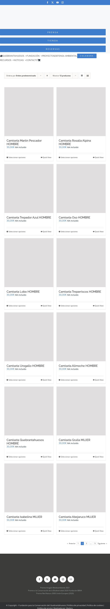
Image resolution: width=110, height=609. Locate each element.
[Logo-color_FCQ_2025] (55, 7)
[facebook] (47, 2)
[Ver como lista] (87, 75)
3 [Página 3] (86, 543)
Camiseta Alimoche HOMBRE (78, 366)
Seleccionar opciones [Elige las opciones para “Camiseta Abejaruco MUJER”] (69, 531)
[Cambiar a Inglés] (45, 60)
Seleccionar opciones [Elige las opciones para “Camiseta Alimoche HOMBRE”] (69, 380)
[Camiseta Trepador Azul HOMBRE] (28, 188)
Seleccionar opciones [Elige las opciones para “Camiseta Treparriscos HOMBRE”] (69, 305)
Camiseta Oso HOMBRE (74, 217)
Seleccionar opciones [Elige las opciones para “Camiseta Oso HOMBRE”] (69, 231)
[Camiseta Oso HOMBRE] (81, 188)
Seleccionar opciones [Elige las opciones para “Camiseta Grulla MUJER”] (69, 457)
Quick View (47, 157)
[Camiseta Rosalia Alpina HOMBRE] (81, 111)
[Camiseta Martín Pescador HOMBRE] (28, 111)
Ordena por (21, 75)
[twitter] (52, 2)
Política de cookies (95, 605)
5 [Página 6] (95, 543)
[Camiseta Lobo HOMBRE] (28, 262)
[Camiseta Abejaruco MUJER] (81, 488)
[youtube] (57, 2)
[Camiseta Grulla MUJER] (81, 411)
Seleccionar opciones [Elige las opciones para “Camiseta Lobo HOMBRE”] (17, 305)
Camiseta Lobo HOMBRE (23, 291)
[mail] (71, 579)
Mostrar (62, 75)
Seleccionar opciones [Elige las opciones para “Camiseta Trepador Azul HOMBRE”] (17, 231)
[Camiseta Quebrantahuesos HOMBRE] (28, 411)
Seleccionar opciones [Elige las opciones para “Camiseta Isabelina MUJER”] (17, 531)
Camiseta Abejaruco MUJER (77, 517)
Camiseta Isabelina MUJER (24, 517)
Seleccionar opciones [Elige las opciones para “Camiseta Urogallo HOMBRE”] (17, 380)
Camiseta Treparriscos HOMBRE (80, 291)
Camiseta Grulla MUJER (74, 440)
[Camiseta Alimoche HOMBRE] (81, 336)
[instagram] (62, 2)
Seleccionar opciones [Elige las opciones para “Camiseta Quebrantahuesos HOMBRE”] (17, 457)
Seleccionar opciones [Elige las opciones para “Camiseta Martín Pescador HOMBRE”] (17, 157)
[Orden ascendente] (47, 76)
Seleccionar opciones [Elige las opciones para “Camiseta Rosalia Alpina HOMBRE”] (69, 157)
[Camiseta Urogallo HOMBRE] (28, 336)
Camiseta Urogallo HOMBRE (25, 366)
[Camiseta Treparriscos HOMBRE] (81, 262)
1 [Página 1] (78, 543)
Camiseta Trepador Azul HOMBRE (29, 217)
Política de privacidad (76, 605)
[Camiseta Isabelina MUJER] (28, 488)
